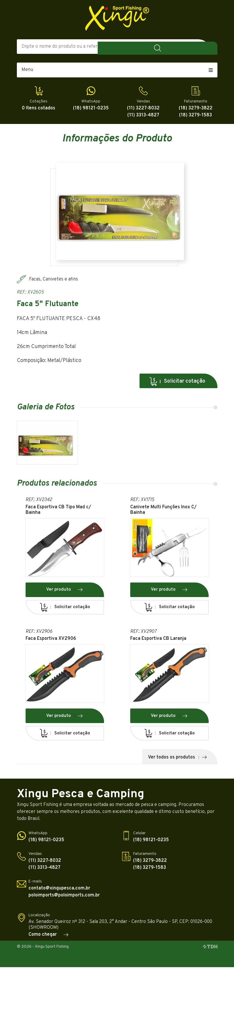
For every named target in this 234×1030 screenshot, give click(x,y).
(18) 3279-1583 (195, 115)
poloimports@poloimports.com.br (64, 898)
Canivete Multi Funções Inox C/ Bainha (163, 512)
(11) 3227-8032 (143, 108)
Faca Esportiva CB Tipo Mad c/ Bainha (58, 512)
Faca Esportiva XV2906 (51, 641)
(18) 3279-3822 (195, 108)
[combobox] (162, 46)
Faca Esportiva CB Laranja (158, 641)
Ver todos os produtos (177, 760)
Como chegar (48, 937)
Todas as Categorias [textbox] (152, 46)
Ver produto (64, 592)
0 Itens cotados (38, 108)
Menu (117, 70)
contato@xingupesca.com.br (59, 891)
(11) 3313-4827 (143, 115)
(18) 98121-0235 (91, 108)
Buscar (208, 46)
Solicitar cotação (177, 381)
